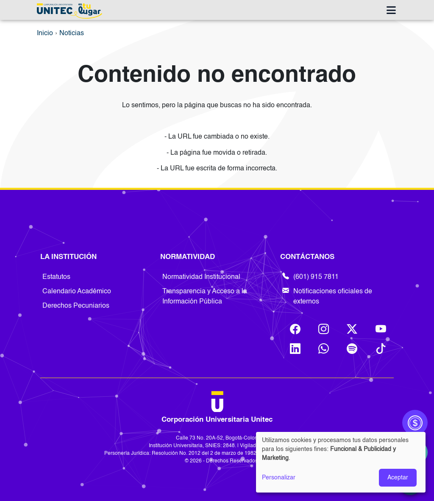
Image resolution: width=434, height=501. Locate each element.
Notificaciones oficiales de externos (327, 297)
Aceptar (397, 478)
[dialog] (341, 462)
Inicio (45, 33)
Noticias (71, 33)
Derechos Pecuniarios (75, 306)
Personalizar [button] (278, 478)
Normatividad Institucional (201, 277)
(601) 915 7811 (310, 277)
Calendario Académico (76, 291)
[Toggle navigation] (390, 11)
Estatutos (56, 277)
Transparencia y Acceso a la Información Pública (204, 296)
